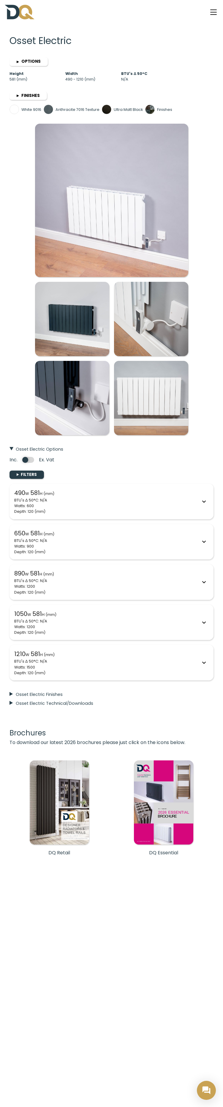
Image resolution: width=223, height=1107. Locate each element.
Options (29, 61)
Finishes (28, 95)
